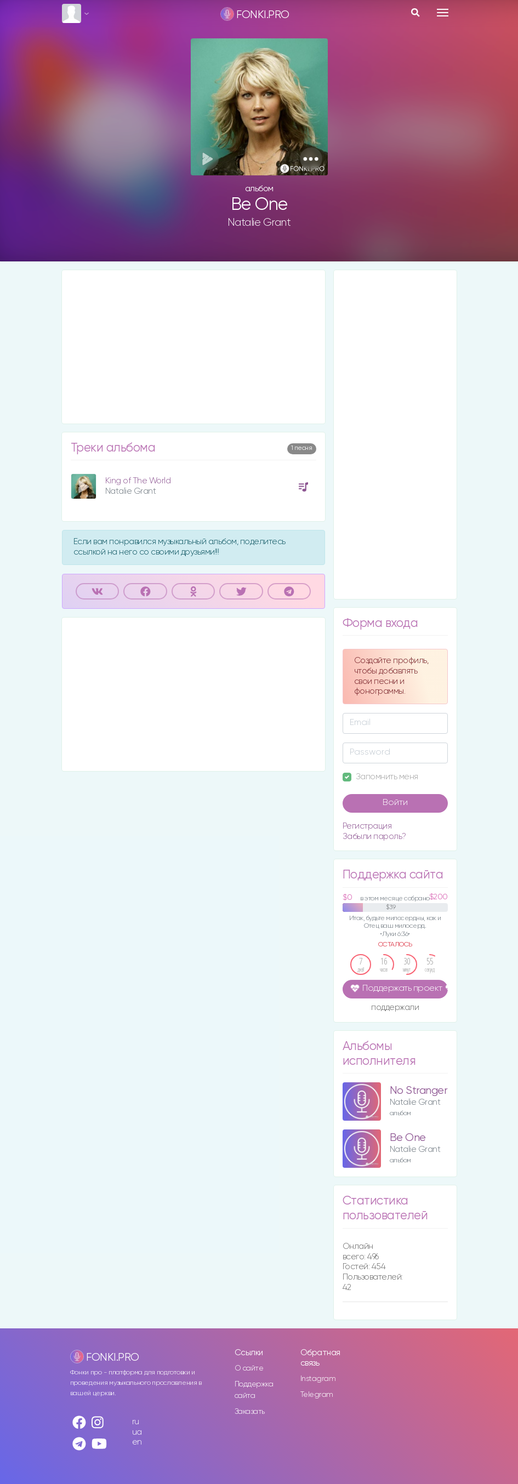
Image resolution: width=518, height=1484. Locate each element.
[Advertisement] (193, 347)
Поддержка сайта (254, 1390)
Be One (408, 1138)
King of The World (138, 481)
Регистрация (367, 826)
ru (135, 1422)
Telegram (316, 1395)
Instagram (318, 1379)
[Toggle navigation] (443, 12)
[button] (311, 158)
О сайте (249, 1368)
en (137, 1442)
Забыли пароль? (374, 836)
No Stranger (419, 1091)
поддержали (395, 1008)
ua (137, 1432)
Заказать (250, 1411)
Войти (395, 802)
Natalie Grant (259, 222)
